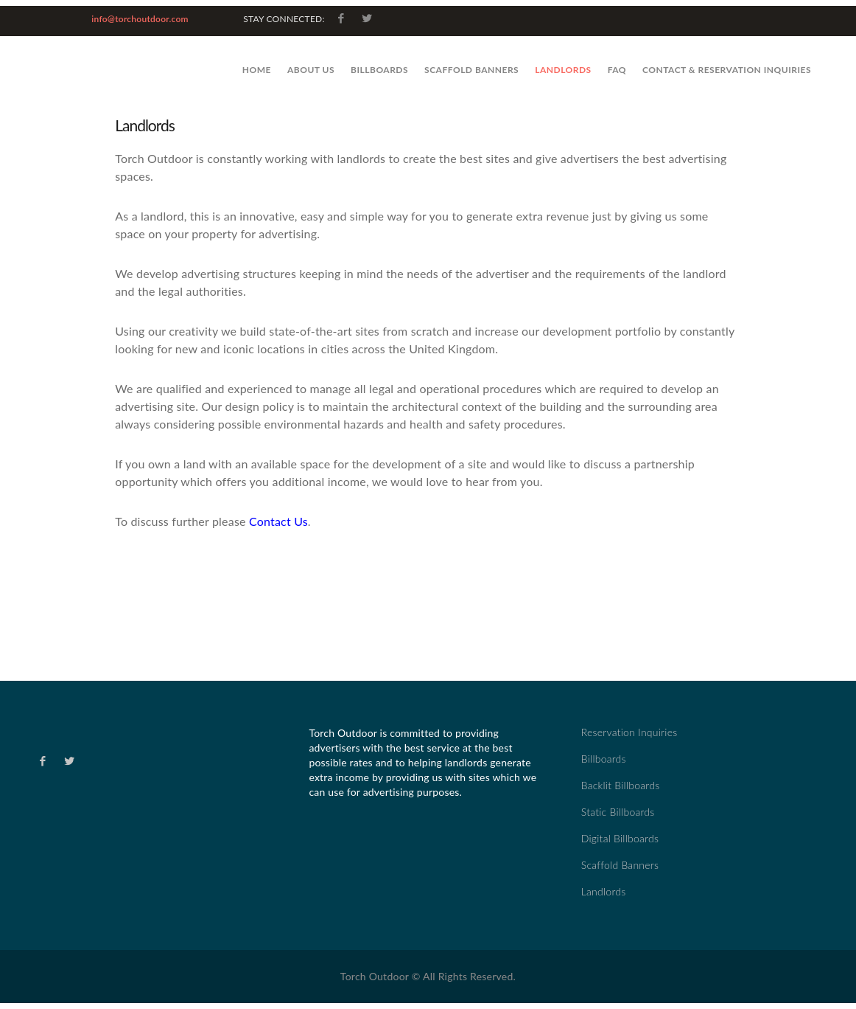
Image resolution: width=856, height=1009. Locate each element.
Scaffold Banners (471, 69)
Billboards (379, 69)
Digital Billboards (620, 838)
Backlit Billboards (620, 785)
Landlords (563, 69)
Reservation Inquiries (629, 732)
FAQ (617, 69)
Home (256, 69)
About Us (310, 69)
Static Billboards (618, 811)
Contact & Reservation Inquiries (726, 69)
